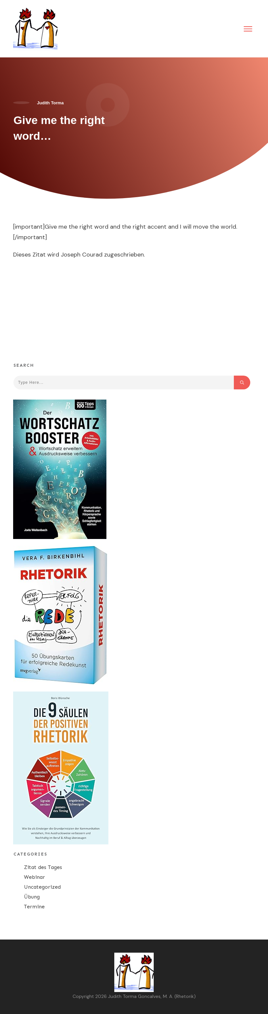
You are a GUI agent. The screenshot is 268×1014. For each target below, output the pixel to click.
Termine (34, 906)
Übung (32, 897)
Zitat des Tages (43, 867)
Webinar (34, 877)
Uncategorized (42, 887)
